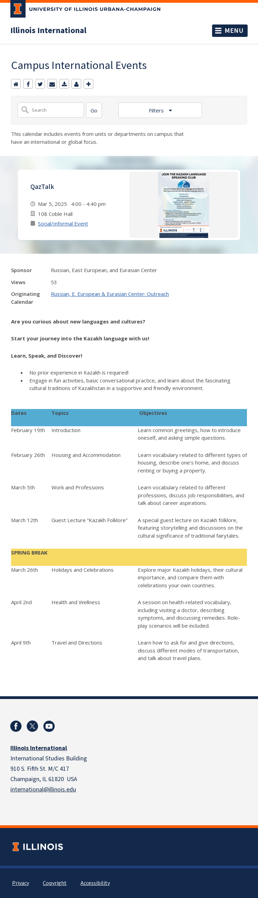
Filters (157, 110)
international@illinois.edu (43, 789)
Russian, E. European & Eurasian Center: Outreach (110, 293)
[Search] (94, 110)
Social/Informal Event (63, 223)
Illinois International (48, 31)
